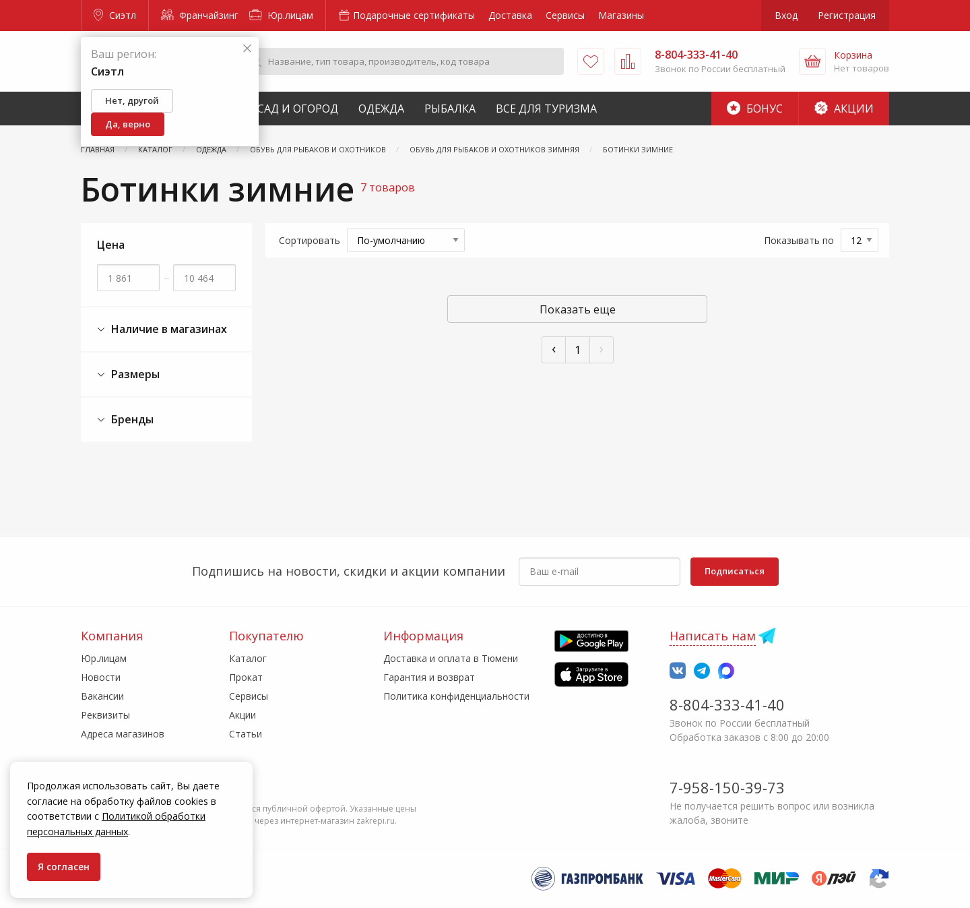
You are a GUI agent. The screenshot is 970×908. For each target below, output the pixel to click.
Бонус (755, 108)
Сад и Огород (297, 108)
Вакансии (102, 696)
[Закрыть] (247, 49)
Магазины (621, 15)
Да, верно (127, 124)
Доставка (510, 15)
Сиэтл (115, 15)
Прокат (246, 677)
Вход (786, 15)
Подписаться (735, 571)
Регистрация (847, 15)
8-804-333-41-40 (727, 704)
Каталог (248, 658)
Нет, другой (132, 100)
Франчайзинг (199, 15)
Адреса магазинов (122, 733)
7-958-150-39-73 (727, 787)
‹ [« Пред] (554, 348)
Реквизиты (105, 714)
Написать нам (713, 636)
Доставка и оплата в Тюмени (450, 658)
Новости (101, 677)
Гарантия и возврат (429, 677)
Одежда (381, 108)
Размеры (128, 374)
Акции (844, 108)
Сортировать (309, 240)
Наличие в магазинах (162, 329)
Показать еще (578, 309)
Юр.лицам (281, 15)
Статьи (245, 733)
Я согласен (64, 866)
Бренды (125, 420)
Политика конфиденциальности (456, 696)
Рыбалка (450, 108)
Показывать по (799, 240)
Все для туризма (546, 108)
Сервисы (565, 15)
